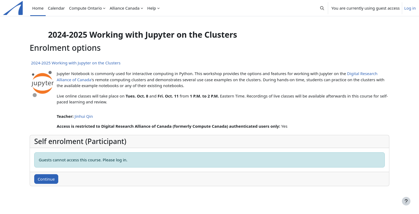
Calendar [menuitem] (56, 8)
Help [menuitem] (151, 8)
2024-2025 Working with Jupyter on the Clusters (85, 62)
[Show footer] (406, 201)
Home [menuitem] (38, 8)
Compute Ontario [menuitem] (85, 8)
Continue (55, 179)
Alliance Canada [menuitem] (124, 8)
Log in (410, 8)
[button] (322, 8)
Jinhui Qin (93, 116)
